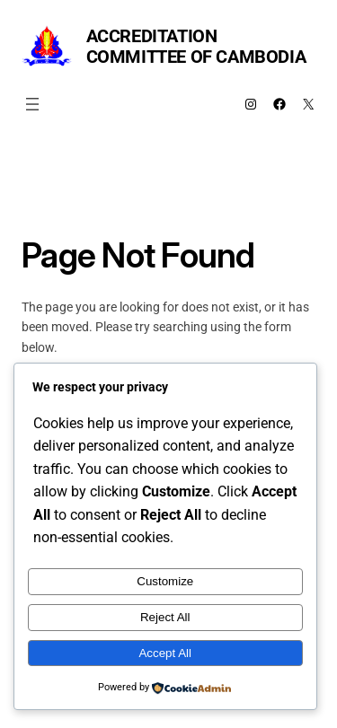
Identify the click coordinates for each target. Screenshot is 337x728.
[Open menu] (32, 104)
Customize (165, 581)
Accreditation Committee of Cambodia (196, 46)
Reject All (165, 617)
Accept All (164, 653)
